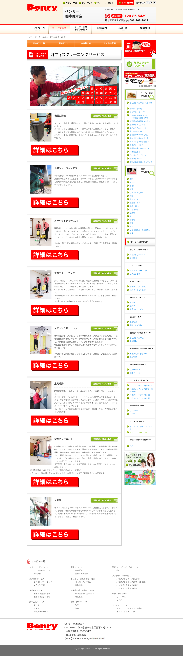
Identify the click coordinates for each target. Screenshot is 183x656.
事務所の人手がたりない (139, 135)
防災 (77, 605)
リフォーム (134, 411)
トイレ (132, 186)
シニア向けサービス (137, 112)
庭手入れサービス (137, 309)
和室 (131, 196)
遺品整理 (133, 357)
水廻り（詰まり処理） (138, 290)
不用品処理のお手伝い (138, 354)
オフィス (133, 226)
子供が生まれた (136, 109)
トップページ (32, 37)
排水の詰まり (135, 152)
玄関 (131, 179)
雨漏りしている (136, 159)
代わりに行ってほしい (138, 155)
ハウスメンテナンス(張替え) (141, 386)
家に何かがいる (136, 131)
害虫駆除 (133, 322)
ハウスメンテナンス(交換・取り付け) (132, 582)
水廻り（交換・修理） (138, 287)
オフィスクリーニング (138, 433)
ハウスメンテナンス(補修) (140, 395)
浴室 (131, 189)
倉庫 (131, 233)
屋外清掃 (133, 258)
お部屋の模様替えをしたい (140, 121)
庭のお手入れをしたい (138, 128)
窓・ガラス (134, 199)
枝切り (132, 306)
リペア (132, 414)
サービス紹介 (43, 37)
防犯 (77, 608)
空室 (131, 223)
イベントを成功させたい (139, 142)
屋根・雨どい (135, 206)
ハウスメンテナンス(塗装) (140, 398)
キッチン (133, 182)
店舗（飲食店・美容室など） (141, 230)
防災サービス (135, 370)
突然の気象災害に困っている (141, 162)
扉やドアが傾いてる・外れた (141, 138)
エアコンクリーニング (138, 271)
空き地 (132, 220)
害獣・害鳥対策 (136, 325)
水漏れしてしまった (137, 125)
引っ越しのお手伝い (137, 338)
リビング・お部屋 (137, 193)
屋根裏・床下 (135, 203)
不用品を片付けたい (137, 145)
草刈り (132, 303)
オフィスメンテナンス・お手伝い (130, 608)
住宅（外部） (135, 210)
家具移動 (133, 341)
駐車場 (132, 213)
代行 (131, 446)
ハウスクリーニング (137, 255)
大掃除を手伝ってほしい (139, 148)
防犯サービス (135, 373)
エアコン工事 (135, 274)
